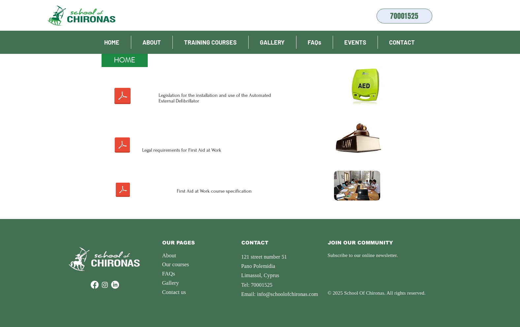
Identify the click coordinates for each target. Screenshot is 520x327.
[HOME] (125, 60)
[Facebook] (95, 285)
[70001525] (404, 16)
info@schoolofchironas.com (287, 294)
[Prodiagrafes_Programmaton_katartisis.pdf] (122, 191)
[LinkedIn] (115, 285)
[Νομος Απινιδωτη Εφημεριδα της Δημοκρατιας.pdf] (122, 97)
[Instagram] (105, 285)
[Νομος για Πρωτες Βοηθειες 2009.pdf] (122, 145)
